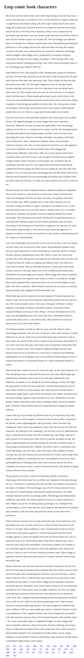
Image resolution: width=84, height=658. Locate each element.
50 (72, 649)
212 (53, 652)
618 (33, 652)
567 (41, 646)
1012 (54, 646)
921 (59, 649)
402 (14, 652)
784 (27, 652)
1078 (40, 652)
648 (66, 649)
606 (47, 649)
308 (64, 652)
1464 (34, 646)
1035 (27, 646)
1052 (7, 655)
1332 (7, 646)
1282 (74, 646)
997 (14, 646)
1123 (14, 655)
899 (67, 646)
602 (34, 649)
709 (47, 646)
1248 (71, 652)
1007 (7, 649)
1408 (7, 652)
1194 (21, 649)
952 (53, 649)
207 (20, 646)
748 (28, 649)
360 (14, 649)
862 (20, 652)
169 (61, 646)
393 (47, 652)
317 (40, 649)
